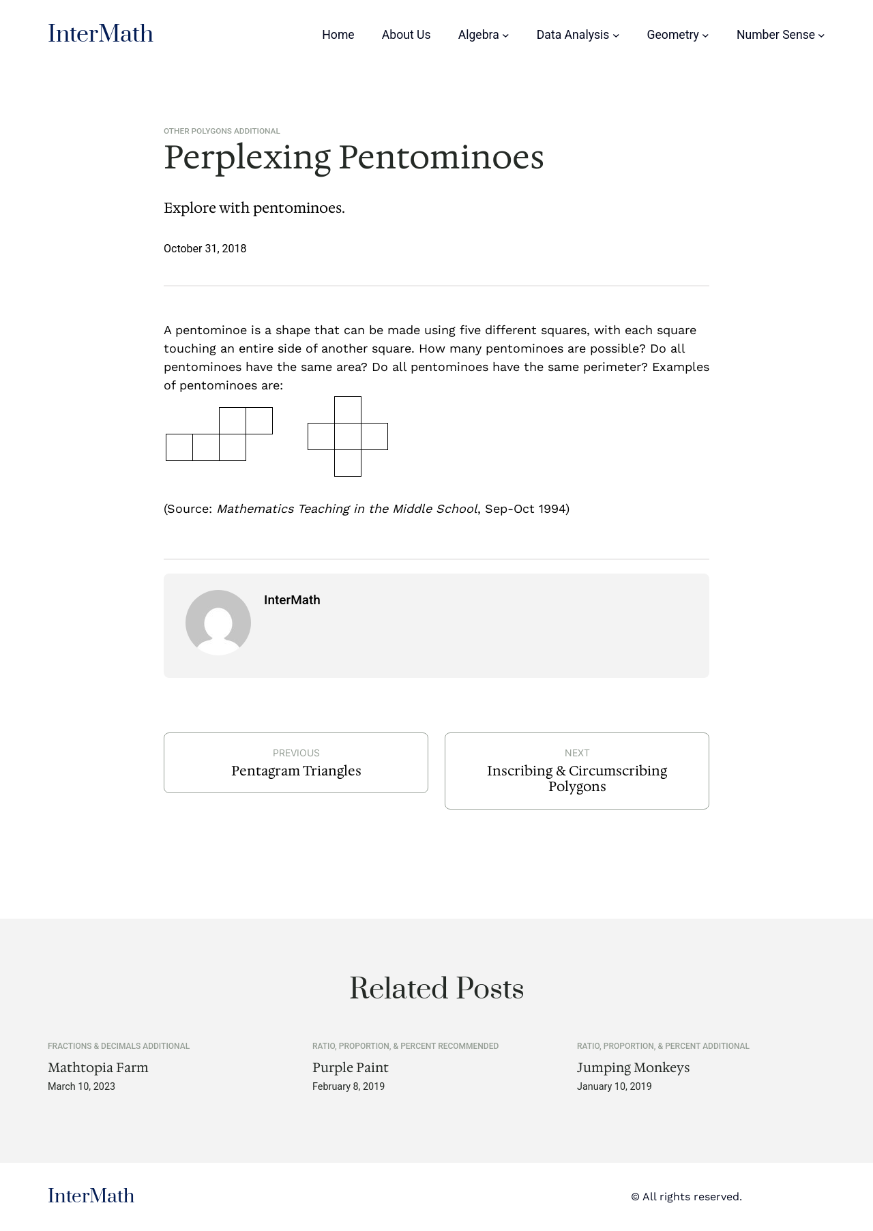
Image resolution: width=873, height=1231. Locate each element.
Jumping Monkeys (633, 1068)
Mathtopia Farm (98, 1068)
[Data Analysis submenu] (616, 35)
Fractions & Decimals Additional (119, 1046)
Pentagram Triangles (296, 771)
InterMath (100, 35)
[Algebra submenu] (505, 35)
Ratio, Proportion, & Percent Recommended (405, 1046)
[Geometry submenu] (705, 35)
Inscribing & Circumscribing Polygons (577, 779)
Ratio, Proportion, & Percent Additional (663, 1046)
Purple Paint (350, 1068)
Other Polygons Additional (222, 131)
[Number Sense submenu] (821, 35)
